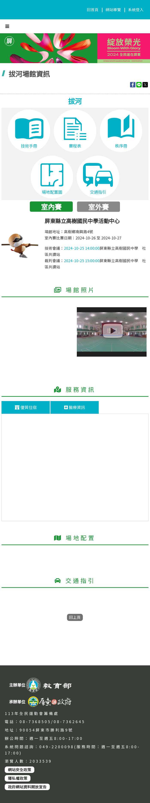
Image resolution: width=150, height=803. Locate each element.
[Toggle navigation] (7, 26)
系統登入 (136, 9)
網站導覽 (113, 9)
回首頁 (92, 9)
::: (1, 678)
